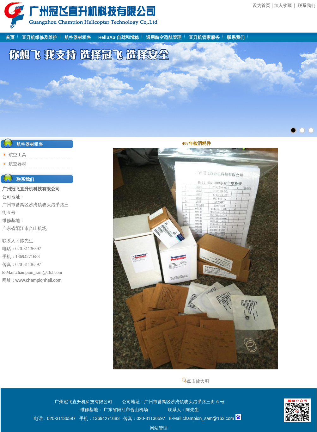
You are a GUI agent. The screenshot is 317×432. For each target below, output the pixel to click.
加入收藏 (283, 5)
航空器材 (17, 163)
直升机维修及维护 (39, 37)
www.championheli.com (38, 280)
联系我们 (306, 5)
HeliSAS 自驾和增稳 (118, 37)
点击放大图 (195, 381)
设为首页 (261, 5)
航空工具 (17, 154)
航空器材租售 (77, 37)
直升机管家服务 (204, 37)
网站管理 (159, 427)
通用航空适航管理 (163, 37)
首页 (10, 37)
